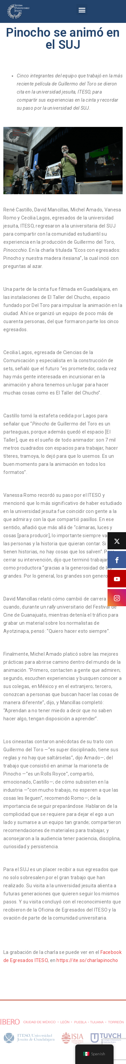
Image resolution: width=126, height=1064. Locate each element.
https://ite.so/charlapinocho (87, 960)
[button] (81, 9)
